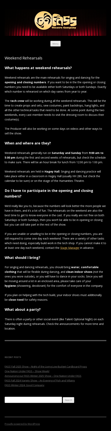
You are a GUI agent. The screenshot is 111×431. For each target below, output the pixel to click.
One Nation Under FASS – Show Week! (27, 371)
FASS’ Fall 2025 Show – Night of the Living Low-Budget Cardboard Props (46, 366)
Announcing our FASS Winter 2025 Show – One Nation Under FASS (43, 376)
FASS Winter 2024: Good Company (24, 385)
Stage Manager (69, 248)
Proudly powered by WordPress (22, 424)
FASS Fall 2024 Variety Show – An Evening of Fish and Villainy (40, 380)
